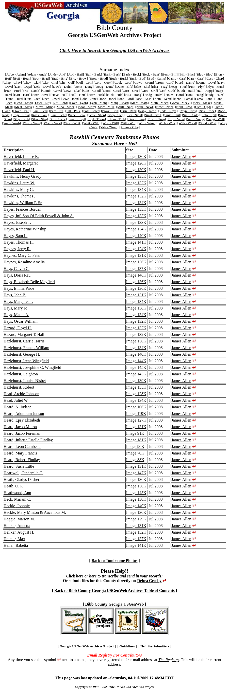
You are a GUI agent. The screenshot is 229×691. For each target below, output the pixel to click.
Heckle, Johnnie (17, 506)
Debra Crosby (149, 580)
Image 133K (136, 209)
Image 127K (136, 420)
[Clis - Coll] (67, 82)
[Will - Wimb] (147, 123)
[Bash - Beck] (131, 74)
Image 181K (136, 440)
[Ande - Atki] (57, 74)
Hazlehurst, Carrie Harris (24, 341)
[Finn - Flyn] (196, 86)
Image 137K (136, 268)
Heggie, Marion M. (19, 519)
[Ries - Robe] (207, 111)
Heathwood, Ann (17, 492)
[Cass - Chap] (214, 78)
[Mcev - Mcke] (201, 103)
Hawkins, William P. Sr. (23, 203)
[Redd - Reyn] (167, 111)
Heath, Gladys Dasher (21, 479)
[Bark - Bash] (112, 74)
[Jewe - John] (70, 99)
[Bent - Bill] (169, 74)
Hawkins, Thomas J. (20, 196)
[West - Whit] (72, 123)
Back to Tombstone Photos (115, 560)
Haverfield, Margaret (21, 163)
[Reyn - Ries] (187, 111)
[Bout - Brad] (40, 78)
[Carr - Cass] (196, 78)
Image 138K (136, 308)
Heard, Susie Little (19, 466)
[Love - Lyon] (78, 103)
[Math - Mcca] (159, 103)
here (79, 576)
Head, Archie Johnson (21, 394)
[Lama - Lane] (204, 99)
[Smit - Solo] (191, 115)
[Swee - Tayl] (77, 119)
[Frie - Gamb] (31, 91)
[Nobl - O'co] (184, 107)
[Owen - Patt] (21, 111)
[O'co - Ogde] (203, 107)
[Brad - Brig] (59, 78)
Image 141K (136, 242)
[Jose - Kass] (143, 99)
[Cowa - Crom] (143, 82)
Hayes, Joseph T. (17, 222)
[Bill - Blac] (186, 74)
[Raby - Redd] (147, 111)
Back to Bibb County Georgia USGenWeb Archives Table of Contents (114, 590)
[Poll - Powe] (91, 111)
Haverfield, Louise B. (21, 156)
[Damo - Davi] (206, 82)
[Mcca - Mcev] (180, 103)
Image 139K (136, 380)
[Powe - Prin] (110, 111)
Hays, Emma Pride (19, 288)
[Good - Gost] (111, 91)
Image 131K (136, 255)
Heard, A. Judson (17, 407)
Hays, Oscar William (21, 321)
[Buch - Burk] (118, 78)
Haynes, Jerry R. (17, 249)
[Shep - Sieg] (115, 115)
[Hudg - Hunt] (214, 95)
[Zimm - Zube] (129, 127)
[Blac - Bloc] (205, 74)
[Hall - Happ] (204, 91)
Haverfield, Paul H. (19, 170)
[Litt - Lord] (60, 103)
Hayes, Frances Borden (22, 209)
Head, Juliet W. (16, 400)
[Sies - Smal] (134, 115)
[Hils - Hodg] (133, 95)
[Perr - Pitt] (56, 111)
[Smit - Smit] (172, 115)
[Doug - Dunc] (104, 86)
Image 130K (136, 156)
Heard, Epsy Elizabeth (22, 420)
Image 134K (136, 189)
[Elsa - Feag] (159, 86)
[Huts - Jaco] (32, 99)
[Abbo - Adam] (15, 74)
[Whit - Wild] (91, 123)
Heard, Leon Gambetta (22, 446)
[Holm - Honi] (174, 95)
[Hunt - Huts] (14, 99)
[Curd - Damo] (185, 82)
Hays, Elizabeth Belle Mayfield (29, 282)
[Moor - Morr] (86, 107)
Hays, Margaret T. (18, 301)
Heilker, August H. (19, 532)
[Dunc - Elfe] (124, 86)
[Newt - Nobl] (164, 107)
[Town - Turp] (156, 119)
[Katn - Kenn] (162, 99)
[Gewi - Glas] (72, 91)
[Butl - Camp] (156, 78)
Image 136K (136, 262)
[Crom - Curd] (164, 82)
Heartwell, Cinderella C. (23, 473)
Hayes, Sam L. (15, 235)
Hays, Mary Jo (15, 308)
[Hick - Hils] (114, 95)
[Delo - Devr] (42, 86)
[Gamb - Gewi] (51, 91)
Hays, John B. (15, 295)
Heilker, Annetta (17, 525)
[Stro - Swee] (58, 119)
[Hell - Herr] (77, 95)
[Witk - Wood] (187, 123)
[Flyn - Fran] (215, 86)
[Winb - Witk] (166, 123)
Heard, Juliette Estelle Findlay (28, 440)
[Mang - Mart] (119, 103)
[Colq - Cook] (102, 82)
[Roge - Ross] (20, 115)
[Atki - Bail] (75, 74)
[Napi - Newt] (144, 107)
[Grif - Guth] (167, 91)
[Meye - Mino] (45, 107)
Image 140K (136, 235)
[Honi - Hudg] (194, 95)
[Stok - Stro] (39, 119)
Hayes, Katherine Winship (25, 229)
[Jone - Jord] (125, 99)
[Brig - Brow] (78, 78)
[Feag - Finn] (178, 86)
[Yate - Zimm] (109, 127)
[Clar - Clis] (50, 82)
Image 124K (136, 249)
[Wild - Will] (110, 123)
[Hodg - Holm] (153, 95)
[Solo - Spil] (209, 115)
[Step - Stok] (21, 119)
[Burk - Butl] (137, 78)
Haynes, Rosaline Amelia (24, 262)
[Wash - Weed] (32, 123)
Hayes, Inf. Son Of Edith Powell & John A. (39, 216)
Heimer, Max (14, 539)
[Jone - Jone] (107, 99)
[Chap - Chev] (12, 82)
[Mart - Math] (139, 103)
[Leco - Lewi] (23, 103)
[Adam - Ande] (37, 74)
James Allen (181, 156)
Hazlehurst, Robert (19, 387)
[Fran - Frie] (12, 91)
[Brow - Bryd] (98, 78)
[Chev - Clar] (32, 82)
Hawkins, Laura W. (19, 183)
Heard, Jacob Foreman (22, 433)
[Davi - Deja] (23, 86)
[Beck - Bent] (151, 74)
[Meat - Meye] (24, 107)
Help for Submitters (154, 646)
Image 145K (136, 367)
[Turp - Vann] (176, 119)
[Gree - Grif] (149, 91)
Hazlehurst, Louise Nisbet (25, 380)
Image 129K (136, 519)
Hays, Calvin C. (16, 268)
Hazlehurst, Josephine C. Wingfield (32, 367)
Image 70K (135, 453)
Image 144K (136, 361)
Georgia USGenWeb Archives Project (87, 646)
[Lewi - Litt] (42, 103)
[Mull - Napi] (125, 107)
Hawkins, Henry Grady (22, 176)
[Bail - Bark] (93, 74)
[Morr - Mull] (106, 107)
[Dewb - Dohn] (62, 86)
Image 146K (136, 275)
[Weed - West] (52, 123)
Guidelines (127, 646)
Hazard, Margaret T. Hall (24, 334)
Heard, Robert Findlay (22, 460)
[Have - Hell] (60, 95)
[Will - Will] (128, 123)
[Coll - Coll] (84, 82)
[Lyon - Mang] (99, 103)
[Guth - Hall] (186, 91)
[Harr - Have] (40, 95)
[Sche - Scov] (77, 115)
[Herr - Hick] (96, 95)
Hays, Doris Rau (17, 275)
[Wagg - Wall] (215, 119)
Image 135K (136, 176)
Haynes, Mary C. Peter (22, 255)
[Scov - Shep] (96, 115)
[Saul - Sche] (58, 115)
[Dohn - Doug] (83, 86)
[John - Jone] (89, 99)
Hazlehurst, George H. (22, 354)
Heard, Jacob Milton (20, 427)
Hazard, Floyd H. (18, 328)
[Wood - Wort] (208, 123)
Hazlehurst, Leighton (21, 374)
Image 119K (136, 413)
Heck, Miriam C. (17, 499)
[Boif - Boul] (22, 78)
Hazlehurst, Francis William (26, 348)
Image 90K (135, 446)
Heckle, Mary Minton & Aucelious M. (35, 512)
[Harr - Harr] (21, 95)
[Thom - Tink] (116, 119)
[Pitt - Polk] (73, 111)
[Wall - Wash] (11, 123)
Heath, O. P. (13, 486)
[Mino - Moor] (65, 107)
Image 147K (136, 473)
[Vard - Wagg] (195, 119)
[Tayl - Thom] (96, 119)
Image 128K (136, 163)
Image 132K (136, 183)
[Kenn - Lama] (183, 99)
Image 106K (136, 407)
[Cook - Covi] (123, 82)
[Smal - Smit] (153, 115)
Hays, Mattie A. (16, 315)
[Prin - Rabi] (128, 111)
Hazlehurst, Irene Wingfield (26, 361)
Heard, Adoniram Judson (24, 413)
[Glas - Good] (91, 91)
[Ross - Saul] (40, 115)
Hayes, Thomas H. (19, 242)
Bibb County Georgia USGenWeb (114, 604)
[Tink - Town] (136, 119)
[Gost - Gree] (131, 91)
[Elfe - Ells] (142, 86)
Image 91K (135, 433)
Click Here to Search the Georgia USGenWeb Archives (114, 50)
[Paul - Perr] (39, 111)
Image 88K (135, 460)
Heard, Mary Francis (20, 453)
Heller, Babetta (16, 545)
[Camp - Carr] (176, 78)
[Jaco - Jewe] (51, 99)
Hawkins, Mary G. (19, 189)
